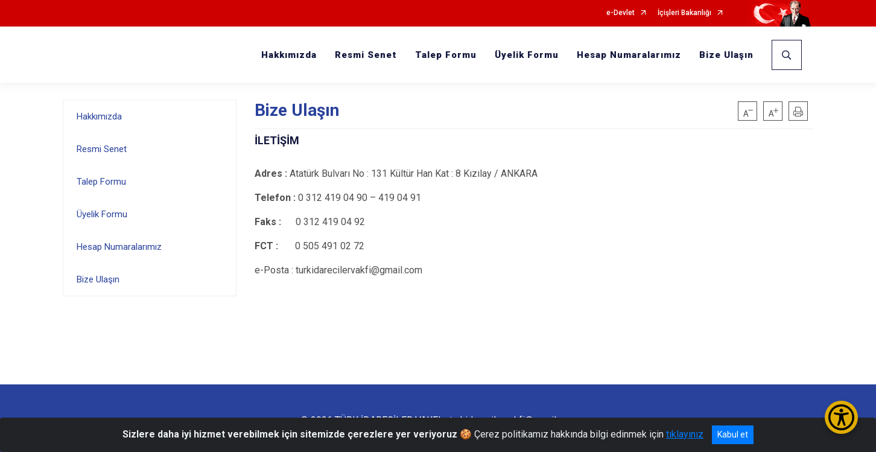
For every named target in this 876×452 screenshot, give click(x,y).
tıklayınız (684, 434)
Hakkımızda (289, 54)
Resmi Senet (366, 54)
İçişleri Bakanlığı (684, 13)
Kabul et (732, 434)
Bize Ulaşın (726, 54)
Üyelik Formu (527, 54)
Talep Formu (446, 54)
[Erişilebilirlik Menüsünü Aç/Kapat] (841, 417)
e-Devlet (620, 13)
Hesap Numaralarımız (629, 54)
